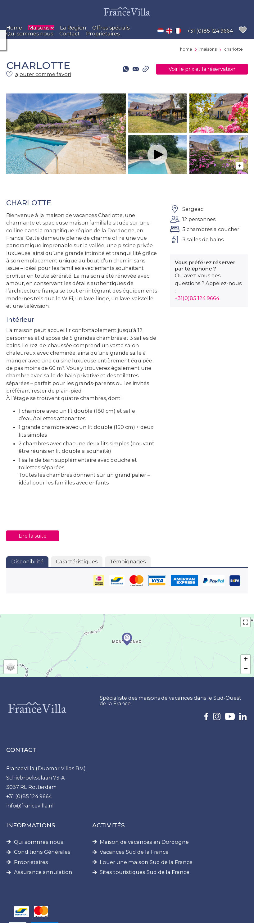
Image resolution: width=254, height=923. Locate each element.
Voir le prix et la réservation (202, 69)
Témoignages (128, 561)
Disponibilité (27, 561)
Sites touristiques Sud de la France (144, 872)
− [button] (246, 669)
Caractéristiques (77, 561)
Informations (30, 825)
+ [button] (246, 659)
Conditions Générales (42, 852)
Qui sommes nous (38, 842)
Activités (108, 825)
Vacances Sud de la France (134, 852)
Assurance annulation (43, 872)
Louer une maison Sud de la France (146, 862)
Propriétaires (31, 862)
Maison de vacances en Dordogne (144, 842)
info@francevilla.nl (30, 806)
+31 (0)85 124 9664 (29, 796)
